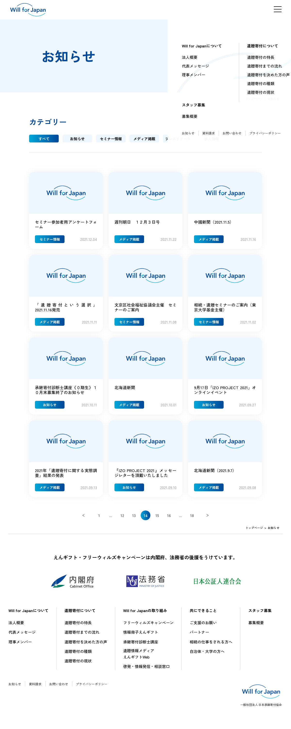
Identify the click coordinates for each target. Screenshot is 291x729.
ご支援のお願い (203, 625)
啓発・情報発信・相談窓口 (146, 669)
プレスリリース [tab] (178, 138)
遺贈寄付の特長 (78, 625)
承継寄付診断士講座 (140, 644)
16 (169, 518)
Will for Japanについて (28, 613)
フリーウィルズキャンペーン (148, 625)
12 (122, 518)
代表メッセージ (22, 635)
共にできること (203, 613)
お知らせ (15, 686)
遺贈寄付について (80, 613)
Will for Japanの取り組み (145, 613)
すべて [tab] (44, 138)
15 (157, 518)
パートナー (199, 635)
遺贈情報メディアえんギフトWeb (138, 656)
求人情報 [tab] (211, 138)
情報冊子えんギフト (140, 635)
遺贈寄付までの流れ (82, 635)
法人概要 (16, 625)
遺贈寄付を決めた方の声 (86, 644)
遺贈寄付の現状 (78, 663)
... (110, 518)
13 (134, 518)
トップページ (254, 99)
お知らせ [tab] (77, 138)
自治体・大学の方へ (207, 654)
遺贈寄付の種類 (78, 654)
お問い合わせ (61, 686)
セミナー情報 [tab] (111, 138)
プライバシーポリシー (96, 686)
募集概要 (256, 625)
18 (192, 518)
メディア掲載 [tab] (144, 138)
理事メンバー (20, 644)
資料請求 (36, 686)
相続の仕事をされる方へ (211, 644)
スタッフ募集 (260, 613)
